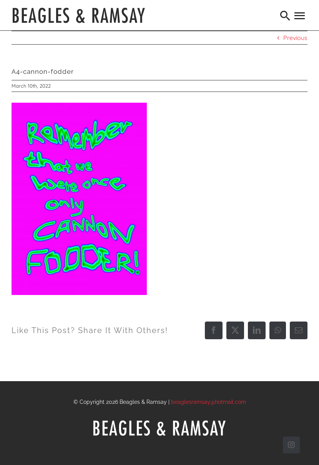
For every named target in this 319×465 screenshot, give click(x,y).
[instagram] (291, 445)
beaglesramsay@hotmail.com (208, 402)
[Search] (285, 15)
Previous (295, 38)
